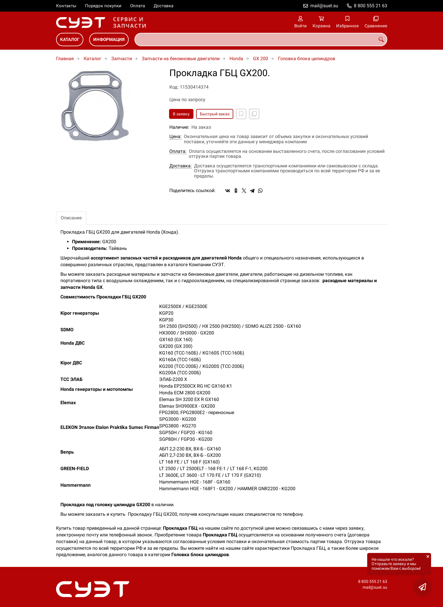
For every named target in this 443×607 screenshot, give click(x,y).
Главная (65, 58)
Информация (109, 39)
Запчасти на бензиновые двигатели (181, 58)
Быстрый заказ (214, 114)
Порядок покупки (103, 5)
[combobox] (260, 39)
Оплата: (177, 151)
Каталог (69, 39)
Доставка (163, 5)
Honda (236, 58)
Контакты (66, 5)
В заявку (181, 114)
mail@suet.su (324, 5)
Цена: (175, 136)
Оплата (137, 5)
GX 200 (260, 58)
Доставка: (180, 166)
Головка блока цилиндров (306, 58)
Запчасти (121, 58)
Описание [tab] (71, 218)
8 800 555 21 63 (370, 5)
